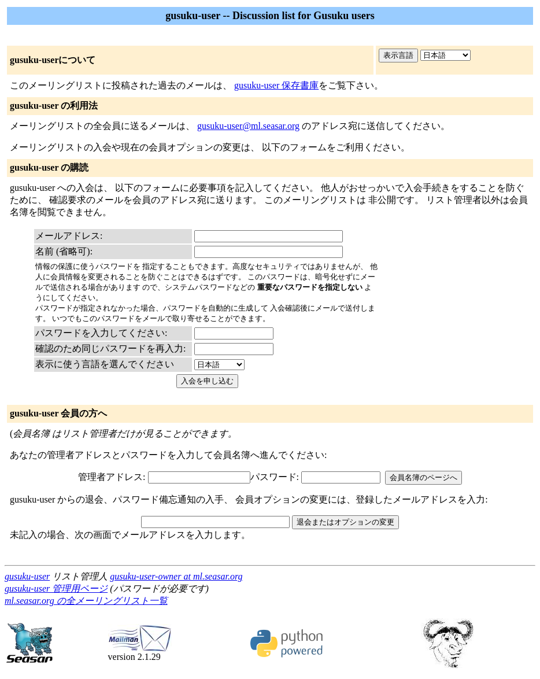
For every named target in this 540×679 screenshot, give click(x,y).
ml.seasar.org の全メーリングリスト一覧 (86, 601)
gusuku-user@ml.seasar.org (248, 126)
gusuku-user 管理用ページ (56, 588)
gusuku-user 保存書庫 (276, 85)
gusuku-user (27, 576)
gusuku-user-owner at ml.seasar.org (176, 576)
